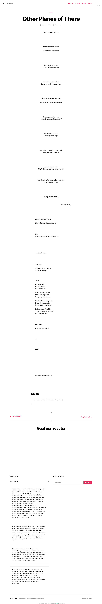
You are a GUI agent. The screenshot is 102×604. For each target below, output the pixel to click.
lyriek (51, 13)
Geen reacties (58, 25)
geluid (70, 3)
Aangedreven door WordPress (36, 598)
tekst (83, 3)
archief (77, 3)
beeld (89, 3)
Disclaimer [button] (14, 481)
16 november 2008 (46, 25)
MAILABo (88, 482)
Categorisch (15, 476)
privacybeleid (22, 598)
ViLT (4, 3)
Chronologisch (59, 476)
